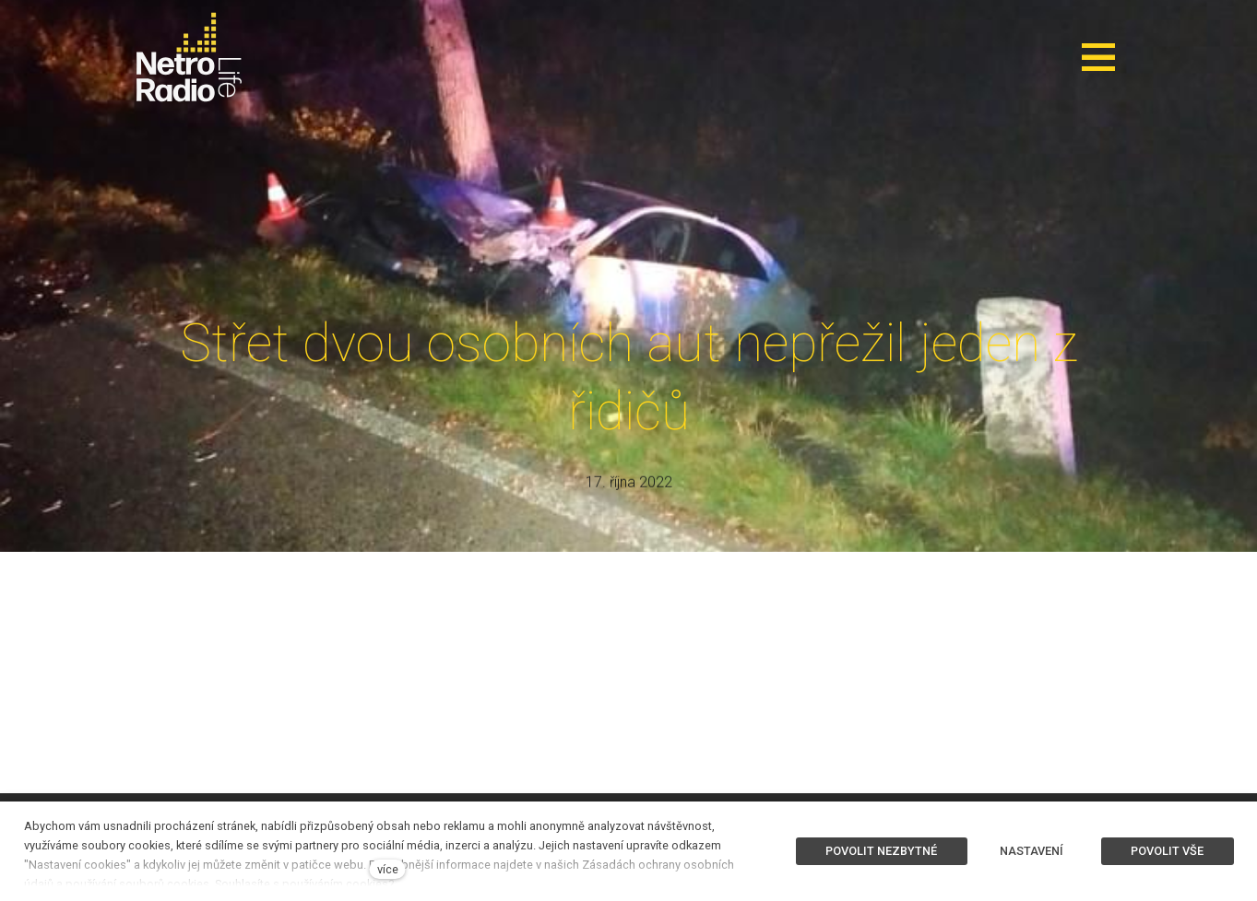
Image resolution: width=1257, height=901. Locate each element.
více (387, 869)
